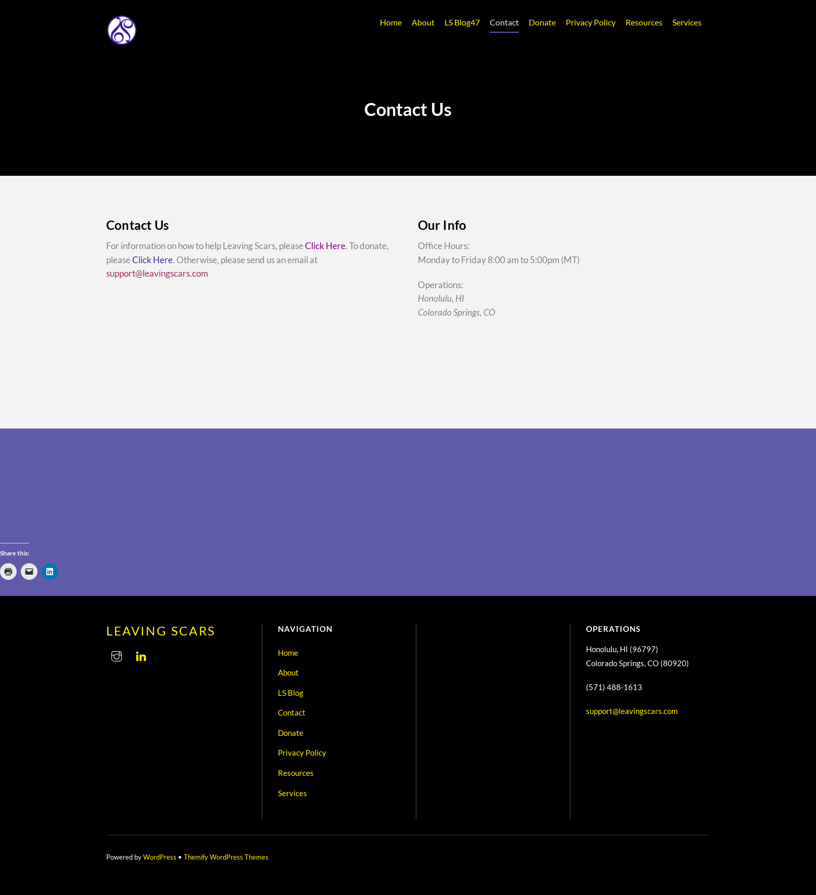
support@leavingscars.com (157, 273)
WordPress (159, 857)
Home (391, 22)
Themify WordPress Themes (226, 857)
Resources (644, 22)
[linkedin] (141, 654)
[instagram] (116, 654)
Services (687, 22)
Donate (542, 22)
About (423, 22)
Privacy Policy (591, 22)
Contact (504, 22)
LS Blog (462, 22)
